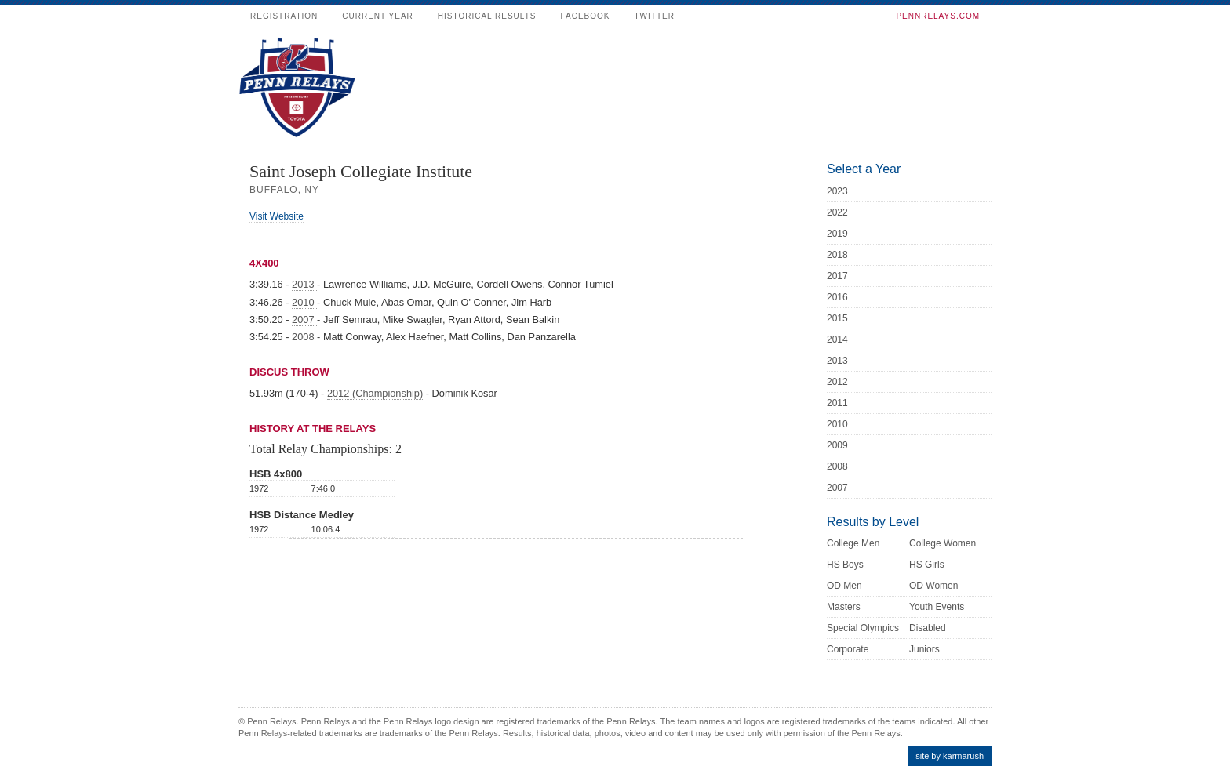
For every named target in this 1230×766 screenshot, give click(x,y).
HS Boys (845, 564)
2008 (304, 337)
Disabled (927, 628)
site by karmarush (949, 756)
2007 (304, 319)
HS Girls (926, 564)
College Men (853, 543)
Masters (844, 606)
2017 (837, 275)
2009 (837, 445)
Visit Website (276, 216)
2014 (837, 339)
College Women (942, 543)
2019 (837, 233)
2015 (837, 318)
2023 (837, 191)
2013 (304, 284)
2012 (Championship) (375, 393)
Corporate (847, 649)
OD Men (844, 585)
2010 (304, 302)
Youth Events (936, 606)
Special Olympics (863, 628)
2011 (837, 403)
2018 (837, 254)
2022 (837, 212)
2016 (837, 297)
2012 (837, 381)
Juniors (924, 649)
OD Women (933, 585)
